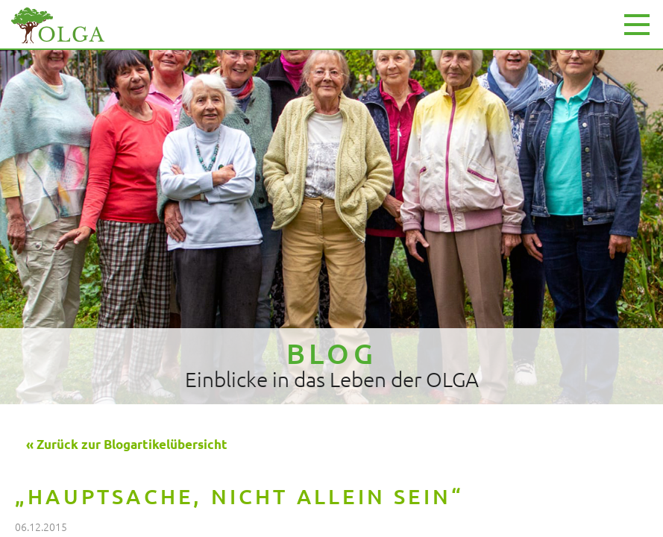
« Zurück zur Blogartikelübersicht (126, 444)
